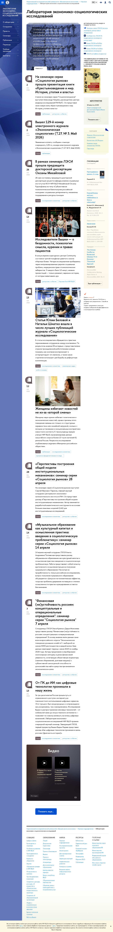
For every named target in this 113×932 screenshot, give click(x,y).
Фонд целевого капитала (31, 873)
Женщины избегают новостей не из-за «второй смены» (56, 410)
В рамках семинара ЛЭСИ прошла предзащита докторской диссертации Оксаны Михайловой (54, 167)
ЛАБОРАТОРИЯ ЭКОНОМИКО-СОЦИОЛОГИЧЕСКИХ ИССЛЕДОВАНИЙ (12, 12)
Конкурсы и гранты (65, 866)
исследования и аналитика (51, 201)
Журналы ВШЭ (80, 859)
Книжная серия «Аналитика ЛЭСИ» (93, 144)
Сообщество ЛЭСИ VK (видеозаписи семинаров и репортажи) (93, 38)
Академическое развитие (64, 863)
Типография (79, 854)
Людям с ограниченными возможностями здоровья (31, 906)
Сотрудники (7, 27)
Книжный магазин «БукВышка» (81, 850)
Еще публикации (95, 283)
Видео (53, 751)
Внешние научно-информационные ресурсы (65, 872)
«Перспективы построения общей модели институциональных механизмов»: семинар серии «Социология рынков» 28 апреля (56, 473)
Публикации (79, 862)
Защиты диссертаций (66, 858)
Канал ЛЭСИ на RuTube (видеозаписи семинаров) (93, 44)
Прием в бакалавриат (50, 851)
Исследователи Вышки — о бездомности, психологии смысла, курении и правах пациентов (54, 245)
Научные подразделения (85, 829)
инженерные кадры (68, 366)
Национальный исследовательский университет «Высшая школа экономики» (51, 829)
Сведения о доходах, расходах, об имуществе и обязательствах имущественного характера (33, 887)
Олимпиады (46, 848)
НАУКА (62, 837)
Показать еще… (46, 811)
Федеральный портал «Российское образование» (99, 858)
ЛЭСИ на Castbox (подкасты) (96, 54)
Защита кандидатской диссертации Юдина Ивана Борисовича (96, 110)
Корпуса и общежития (30, 860)
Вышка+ (45, 854)
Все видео (34, 796)
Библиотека (79, 841)
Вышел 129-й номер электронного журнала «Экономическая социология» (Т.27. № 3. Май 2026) (56, 129)
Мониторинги (63, 851)
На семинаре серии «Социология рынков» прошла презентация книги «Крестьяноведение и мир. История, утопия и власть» (54, 84)
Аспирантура (47, 862)
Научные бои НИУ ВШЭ (67, 281)
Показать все (94, 119)
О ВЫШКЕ (30, 837)
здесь (21, 926)
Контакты (6, 56)
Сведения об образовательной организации (32, 898)
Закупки (28, 864)
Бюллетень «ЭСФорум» (95, 140)
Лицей (45, 841)
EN (96, 2)
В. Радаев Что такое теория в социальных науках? (44, 772)
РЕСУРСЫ (79, 837)
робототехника (41, 370)
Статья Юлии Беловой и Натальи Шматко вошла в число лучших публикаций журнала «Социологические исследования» (55, 327)
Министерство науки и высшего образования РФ (99, 845)
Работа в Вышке (31, 917)
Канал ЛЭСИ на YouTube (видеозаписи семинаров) (93, 50)
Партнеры (90, 148)
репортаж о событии (59, 114)
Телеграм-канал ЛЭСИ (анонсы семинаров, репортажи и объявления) (96, 30)
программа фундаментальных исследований (50, 456)
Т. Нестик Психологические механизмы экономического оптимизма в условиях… (61, 775)
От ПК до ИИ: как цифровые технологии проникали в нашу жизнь (55, 686)
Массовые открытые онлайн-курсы (98, 864)
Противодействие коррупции (32, 878)
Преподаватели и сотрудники (32, 855)
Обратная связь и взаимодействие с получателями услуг (49, 887)
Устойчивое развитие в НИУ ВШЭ (33, 850)
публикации (46, 114)
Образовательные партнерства (49, 881)
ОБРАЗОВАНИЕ (49, 837)
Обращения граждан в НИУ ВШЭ (33, 868)
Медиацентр (80, 856)
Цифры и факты (31, 841)
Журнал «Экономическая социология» (95, 136)
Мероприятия (96, 101)
